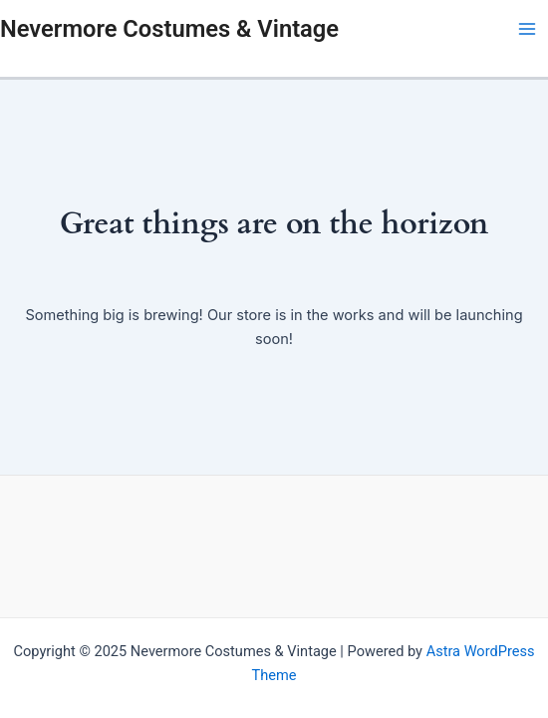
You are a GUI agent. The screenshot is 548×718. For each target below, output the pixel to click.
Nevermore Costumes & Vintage (169, 29)
